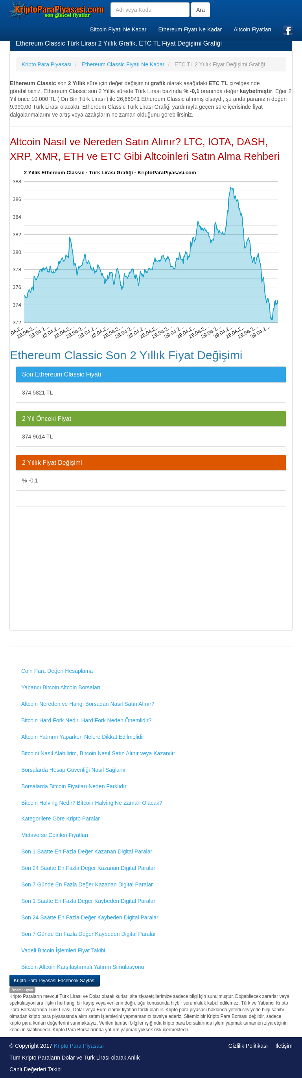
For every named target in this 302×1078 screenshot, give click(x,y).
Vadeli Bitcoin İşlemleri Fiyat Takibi (63, 950)
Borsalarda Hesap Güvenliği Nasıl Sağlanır (73, 770)
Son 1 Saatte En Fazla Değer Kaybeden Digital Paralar (88, 901)
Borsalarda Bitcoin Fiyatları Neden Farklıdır (74, 786)
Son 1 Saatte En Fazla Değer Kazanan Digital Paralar (86, 851)
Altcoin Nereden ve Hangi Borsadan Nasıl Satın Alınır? (88, 704)
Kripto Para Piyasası (79, 1046)
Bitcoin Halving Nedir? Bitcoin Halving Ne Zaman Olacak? (91, 803)
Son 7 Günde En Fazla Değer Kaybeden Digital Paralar (88, 934)
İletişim (284, 1046)
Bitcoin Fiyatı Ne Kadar (118, 29)
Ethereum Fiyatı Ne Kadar (190, 29)
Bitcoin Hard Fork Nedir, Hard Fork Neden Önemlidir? (86, 720)
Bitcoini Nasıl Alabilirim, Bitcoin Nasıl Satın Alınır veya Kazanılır (98, 753)
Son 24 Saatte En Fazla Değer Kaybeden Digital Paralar (89, 917)
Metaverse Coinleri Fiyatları (54, 835)
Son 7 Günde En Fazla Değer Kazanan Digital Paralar (87, 884)
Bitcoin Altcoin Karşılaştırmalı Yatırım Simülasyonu (82, 967)
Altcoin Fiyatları (252, 29)
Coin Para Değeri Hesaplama (57, 671)
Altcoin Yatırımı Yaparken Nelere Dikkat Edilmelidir (82, 737)
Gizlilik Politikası (248, 1046)
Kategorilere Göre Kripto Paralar (60, 818)
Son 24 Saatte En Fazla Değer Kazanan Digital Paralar (88, 868)
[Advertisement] (151, 570)
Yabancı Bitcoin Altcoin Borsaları (60, 687)
